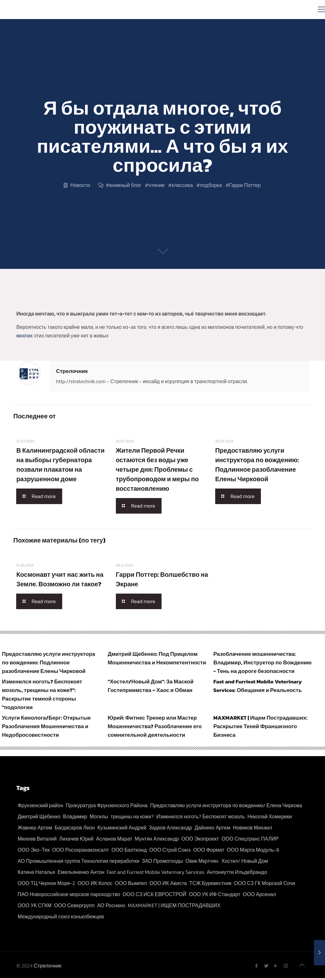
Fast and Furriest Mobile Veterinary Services (155, 872)
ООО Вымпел (131, 883)
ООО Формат (208, 850)
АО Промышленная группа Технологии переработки (78, 861)
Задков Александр (170, 827)
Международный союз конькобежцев (60, 916)
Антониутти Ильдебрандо (237, 872)
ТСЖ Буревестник (210, 883)
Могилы (99, 816)
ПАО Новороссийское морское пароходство (68, 894)
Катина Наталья (36, 872)
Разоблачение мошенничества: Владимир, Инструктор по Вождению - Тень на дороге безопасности (262, 662)
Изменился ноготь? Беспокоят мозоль (200, 816)
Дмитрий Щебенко (38, 816)
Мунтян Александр (157, 838)
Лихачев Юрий (76, 838)
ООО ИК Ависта (168, 883)
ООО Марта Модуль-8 (253, 850)
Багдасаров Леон (75, 827)
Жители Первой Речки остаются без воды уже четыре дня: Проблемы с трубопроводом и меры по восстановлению (157, 469)
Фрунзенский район (40, 805)
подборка (211, 185)
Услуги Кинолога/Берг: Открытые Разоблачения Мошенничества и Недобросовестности (46, 726)
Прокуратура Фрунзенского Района (107, 805)
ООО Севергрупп (74, 905)
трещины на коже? (132, 816)
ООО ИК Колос (94, 883)
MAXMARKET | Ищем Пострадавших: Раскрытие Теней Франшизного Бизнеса (260, 726)
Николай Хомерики (270, 816)
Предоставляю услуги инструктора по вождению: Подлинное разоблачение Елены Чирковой (257, 465)
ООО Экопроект (200, 838)
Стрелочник (72, 371)
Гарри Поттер (245, 185)
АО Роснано (111, 905)
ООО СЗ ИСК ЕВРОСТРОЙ (154, 894)
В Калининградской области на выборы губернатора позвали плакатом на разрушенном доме (60, 465)
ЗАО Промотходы (162, 861)
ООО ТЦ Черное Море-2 (46, 883)
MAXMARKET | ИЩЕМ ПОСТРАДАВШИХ (174, 905)
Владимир (75, 816)
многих (24, 335)
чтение (157, 185)
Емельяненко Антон (80, 872)
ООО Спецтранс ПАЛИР (250, 838)
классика (182, 185)
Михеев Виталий (36, 838)
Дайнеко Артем (212, 827)
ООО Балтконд (129, 850)
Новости (80, 185)
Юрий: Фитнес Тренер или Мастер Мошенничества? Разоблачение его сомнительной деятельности (155, 726)
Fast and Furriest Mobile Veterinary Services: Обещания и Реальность (257, 685)
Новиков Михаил (252, 827)
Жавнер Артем (34, 827)
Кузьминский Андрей (121, 827)
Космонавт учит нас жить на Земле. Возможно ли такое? (59, 579)
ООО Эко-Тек (33, 850)
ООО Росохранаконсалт (80, 850)
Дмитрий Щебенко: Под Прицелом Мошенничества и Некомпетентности (157, 658)
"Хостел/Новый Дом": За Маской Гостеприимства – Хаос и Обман (151, 685)
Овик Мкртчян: (202, 861)
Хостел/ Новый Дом (245, 861)
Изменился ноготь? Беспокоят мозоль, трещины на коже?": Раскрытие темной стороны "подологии (42, 694)
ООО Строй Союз (170, 850)
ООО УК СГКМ (34, 905)
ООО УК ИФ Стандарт (214, 894)
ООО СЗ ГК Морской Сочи (264, 883)
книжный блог (125, 185)
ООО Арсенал (259, 894)
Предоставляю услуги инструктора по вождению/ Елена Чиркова (226, 805)
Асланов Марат (114, 838)
